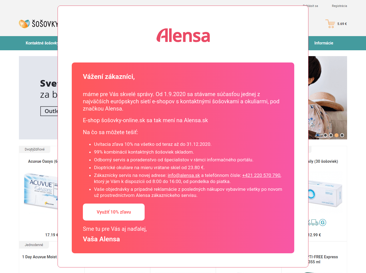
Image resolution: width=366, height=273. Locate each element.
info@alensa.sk (184, 175)
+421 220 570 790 (261, 175)
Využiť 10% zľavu (114, 212)
